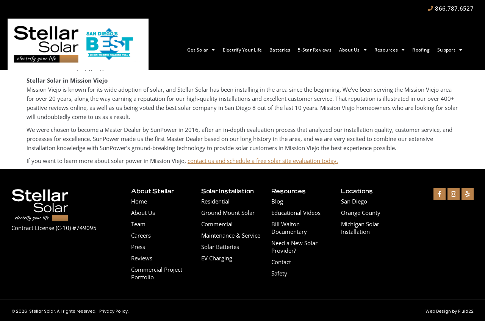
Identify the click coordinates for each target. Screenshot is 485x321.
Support (449, 50)
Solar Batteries (220, 247)
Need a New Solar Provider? (294, 246)
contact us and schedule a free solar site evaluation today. (263, 160)
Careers (141, 235)
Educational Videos (296, 212)
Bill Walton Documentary (289, 227)
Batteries (279, 50)
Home (139, 201)
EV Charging (216, 258)
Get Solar (201, 50)
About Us (353, 50)
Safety (279, 273)
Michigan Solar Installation (360, 227)
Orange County (360, 212)
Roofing (421, 50)
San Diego (354, 201)
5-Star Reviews (314, 50)
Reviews (141, 258)
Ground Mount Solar (228, 212)
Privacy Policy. (113, 311)
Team (138, 224)
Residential (215, 201)
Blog (277, 201)
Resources (389, 50)
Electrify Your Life (242, 50)
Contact (281, 262)
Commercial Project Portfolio (156, 273)
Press (138, 247)
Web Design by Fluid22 (450, 311)
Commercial (217, 224)
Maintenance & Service (230, 235)
